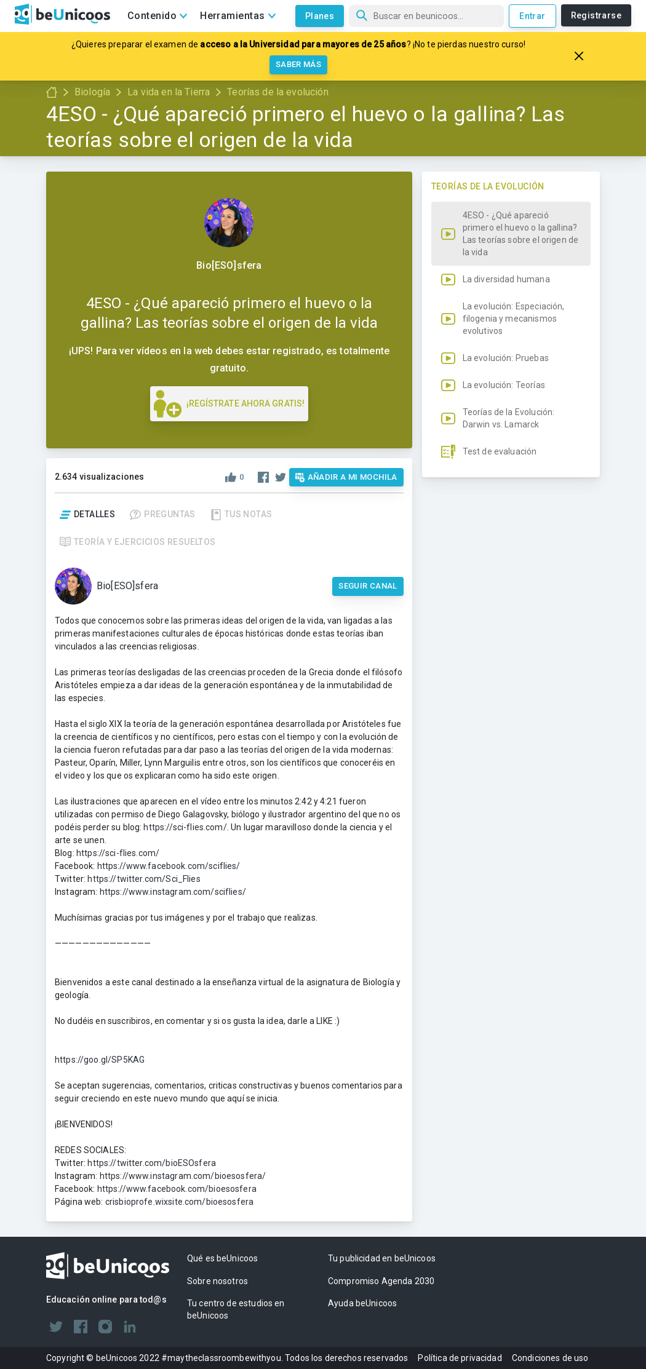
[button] (511, 396)
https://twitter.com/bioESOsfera (151, 1163)
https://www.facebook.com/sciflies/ (169, 866)
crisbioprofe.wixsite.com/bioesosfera (179, 1202)
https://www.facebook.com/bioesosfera (177, 1189)
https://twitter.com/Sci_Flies (143, 879)
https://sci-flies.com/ (184, 827)
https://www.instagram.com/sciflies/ (173, 892)
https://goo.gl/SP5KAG (100, 1060)
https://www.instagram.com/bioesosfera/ (183, 1176)
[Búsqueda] (426, 16)
